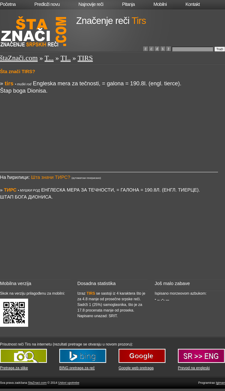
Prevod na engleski (194, 368)
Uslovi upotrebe (68, 382)
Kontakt (192, 4)
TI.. (65, 58)
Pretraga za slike (14, 368)
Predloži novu (47, 4)
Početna (7, 4)
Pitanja (128, 4)
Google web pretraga (136, 368)
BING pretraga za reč (77, 368)
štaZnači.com (19, 58)
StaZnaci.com (37, 382)
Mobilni (160, 4)
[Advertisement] (109, 127)
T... (49, 58)
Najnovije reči (91, 4)
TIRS (85, 58)
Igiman (220, 382)
